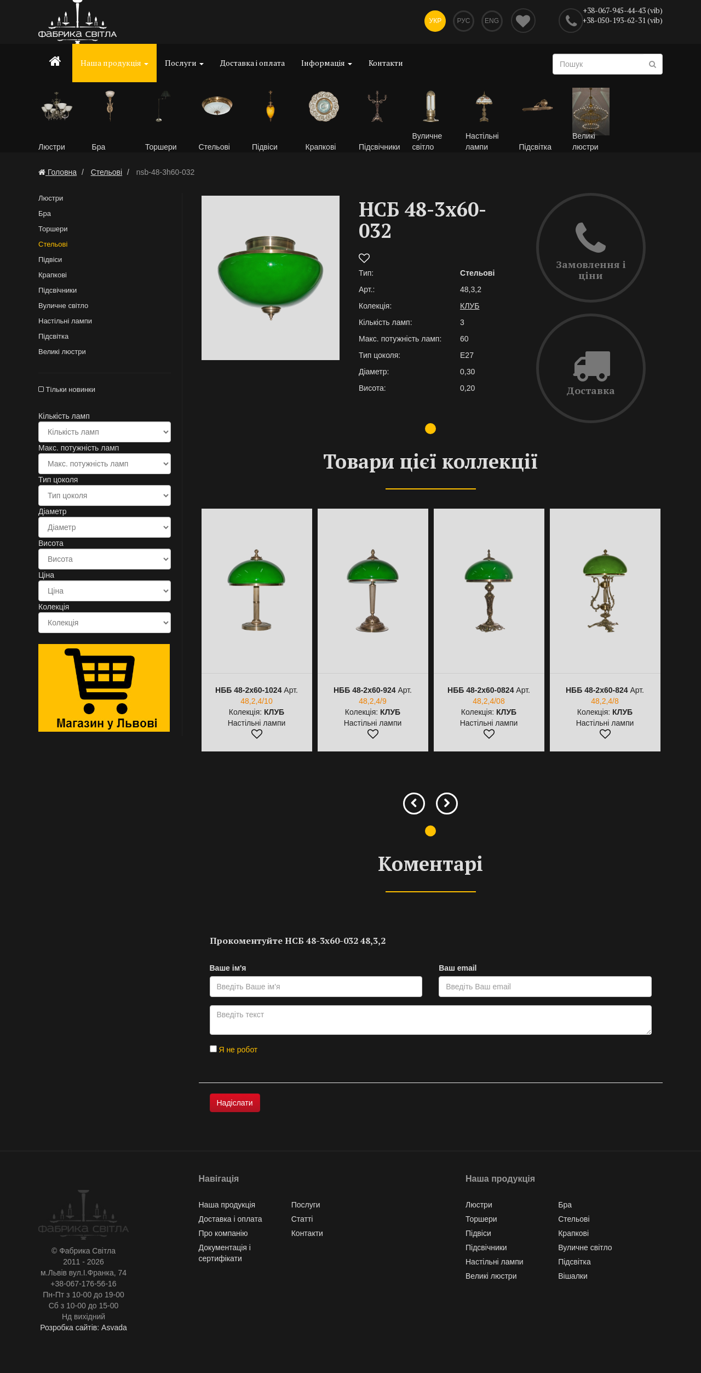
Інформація (326, 63)
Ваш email (457, 969)
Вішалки (573, 1277)
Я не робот (234, 1050)
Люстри (50, 199)
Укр (432, 22)
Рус (462, 22)
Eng (491, 22)
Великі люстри (62, 353)
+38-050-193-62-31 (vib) (622, 20)
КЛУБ (469, 307)
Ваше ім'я (228, 969)
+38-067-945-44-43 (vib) (623, 10)
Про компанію (223, 1234)
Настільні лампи (65, 322)
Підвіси (50, 261)
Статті (302, 1220)
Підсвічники (57, 291)
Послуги (184, 63)
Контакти (386, 63)
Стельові (52, 245)
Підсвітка (53, 337)
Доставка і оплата (252, 63)
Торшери (53, 230)
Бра (44, 214)
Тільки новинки (66, 390)
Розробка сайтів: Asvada (83, 1329)
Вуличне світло (63, 307)
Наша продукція (114, 63)
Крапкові (52, 276)
